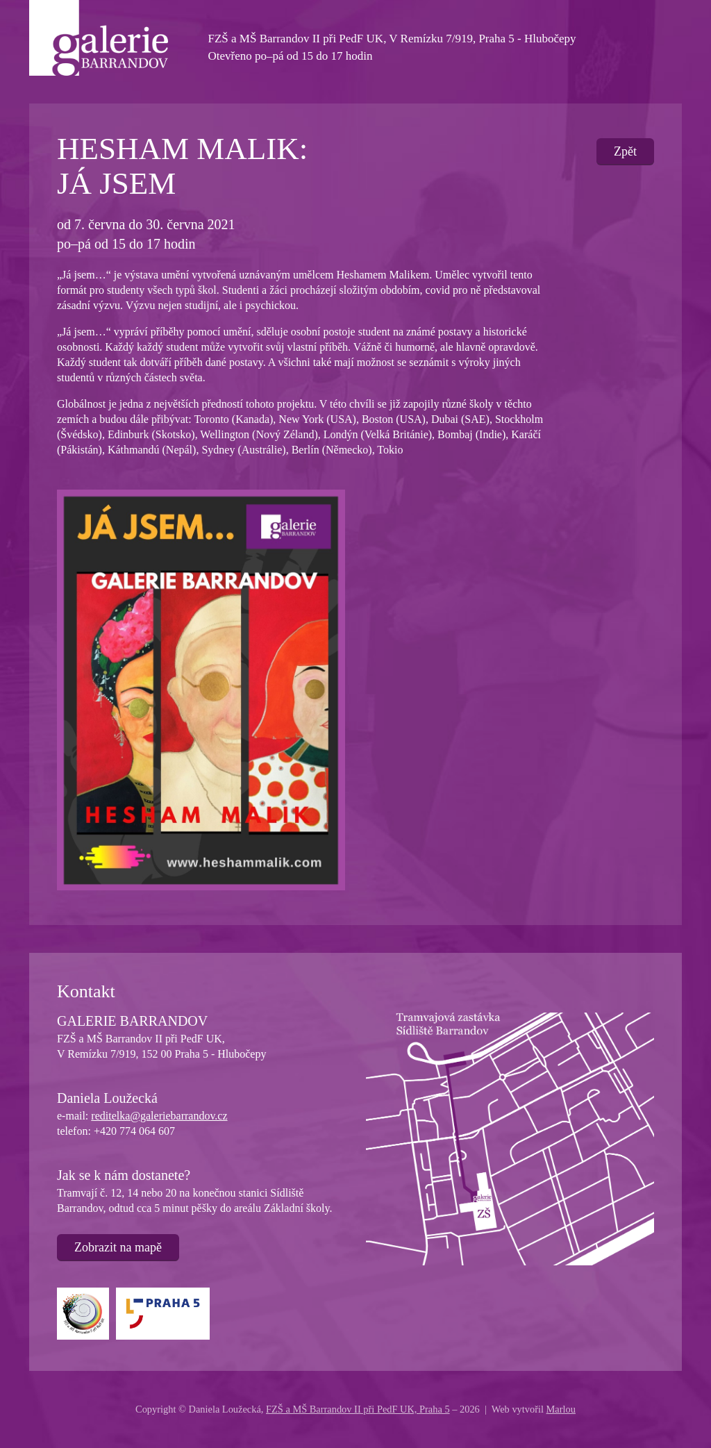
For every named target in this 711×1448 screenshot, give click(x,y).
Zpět (625, 151)
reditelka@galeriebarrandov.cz (159, 1116)
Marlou (561, 1409)
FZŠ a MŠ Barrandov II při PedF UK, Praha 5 (358, 1409)
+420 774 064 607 (134, 1131)
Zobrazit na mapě (118, 1247)
